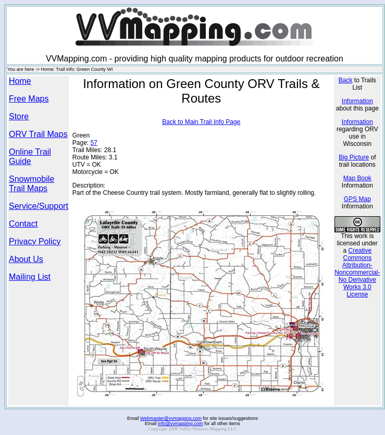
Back (346, 80)
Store (19, 116)
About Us (26, 259)
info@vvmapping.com (180, 423)
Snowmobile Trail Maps (31, 184)
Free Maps (28, 98)
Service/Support (38, 206)
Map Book (357, 178)
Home (20, 81)
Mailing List (30, 276)
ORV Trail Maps (38, 134)
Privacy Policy (35, 241)
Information (357, 101)
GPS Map (357, 199)
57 (94, 142)
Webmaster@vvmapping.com (171, 418)
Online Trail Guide (30, 156)
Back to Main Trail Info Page (201, 122)
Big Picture (354, 157)
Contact (23, 223)
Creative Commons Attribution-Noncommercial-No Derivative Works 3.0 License (357, 272)
